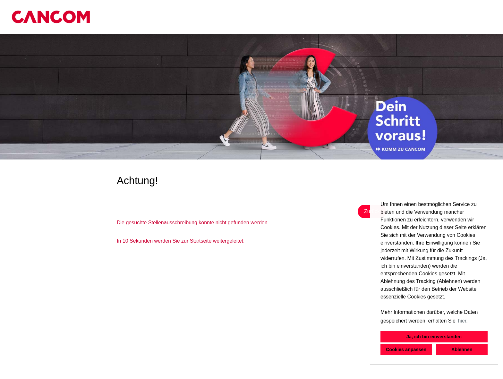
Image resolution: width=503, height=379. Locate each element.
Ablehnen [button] (462, 349)
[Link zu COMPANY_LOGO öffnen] (51, 17)
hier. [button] (463, 320)
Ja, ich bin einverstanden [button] (434, 336)
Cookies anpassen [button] (406, 349)
